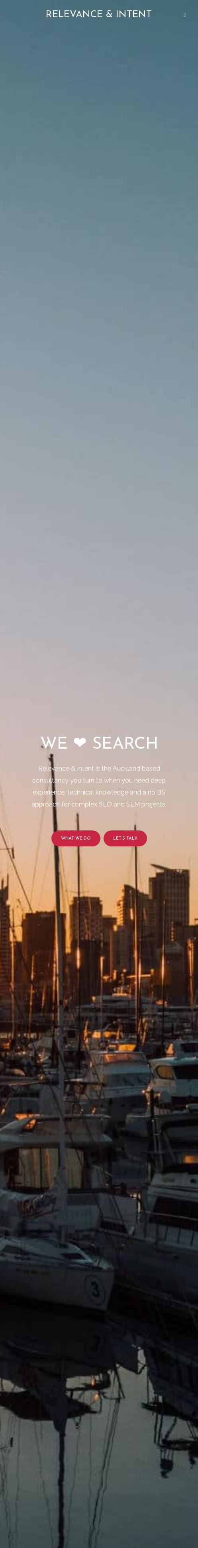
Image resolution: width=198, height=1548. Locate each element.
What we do (76, 838)
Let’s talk (125, 838)
